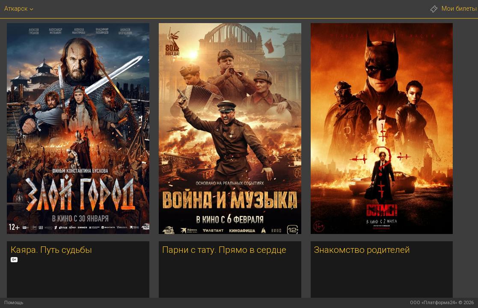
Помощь (13, 302)
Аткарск (15, 8)
